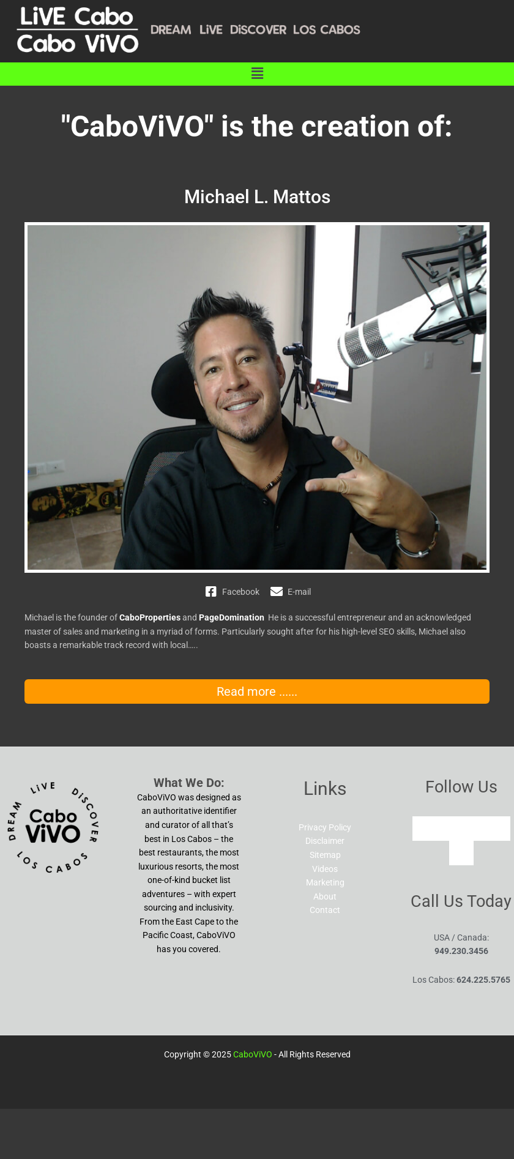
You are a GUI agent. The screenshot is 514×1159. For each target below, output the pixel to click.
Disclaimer (325, 841)
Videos (325, 869)
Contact (325, 910)
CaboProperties (150, 617)
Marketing (325, 882)
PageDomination (231, 617)
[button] (257, 74)
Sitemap (325, 855)
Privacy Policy (325, 827)
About (325, 896)
